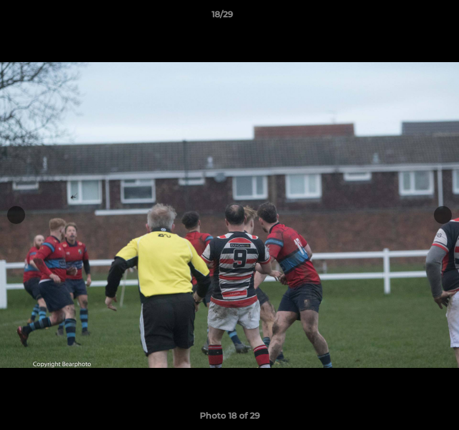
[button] (416, 17)
